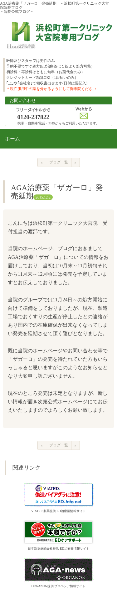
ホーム (12, 138)
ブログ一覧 (58, 162)
